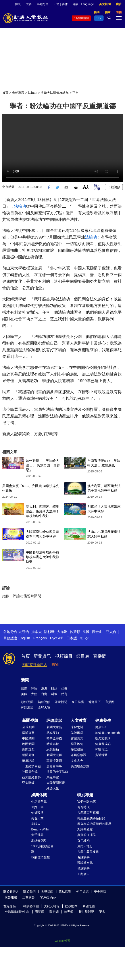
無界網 (68, 911)
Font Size (86, 187)
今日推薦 (77, 702)
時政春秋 (52, 744)
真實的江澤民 (86, 835)
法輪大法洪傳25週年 (55, 93)
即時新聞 (61, 702)
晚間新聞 (28, 744)
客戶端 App (48, 897)
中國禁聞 (28, 738)
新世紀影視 (86, 911)
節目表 (82, 656)
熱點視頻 (44, 702)
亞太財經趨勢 (31, 777)
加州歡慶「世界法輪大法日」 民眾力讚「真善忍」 (43, 465)
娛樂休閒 (39, 795)
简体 (65, 4)
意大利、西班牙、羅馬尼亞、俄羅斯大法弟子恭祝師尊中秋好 (42, 511)
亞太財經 (28, 783)
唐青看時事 (54, 766)
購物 (55, 664)
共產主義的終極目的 (91, 818)
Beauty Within (40, 829)
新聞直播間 (82, 18)
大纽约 (23, 632)
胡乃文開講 (103, 738)
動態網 (54, 911)
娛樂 (64, 688)
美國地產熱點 (80, 766)
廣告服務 (11, 897)
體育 (64, 694)
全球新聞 (28, 727)
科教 (54, 694)
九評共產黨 (85, 829)
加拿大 (36, 632)
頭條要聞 (27, 702)
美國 (24, 694)
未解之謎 (77, 727)
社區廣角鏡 (30, 771)
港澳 (44, 688)
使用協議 (82, 891)
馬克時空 (52, 777)
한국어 (85, 638)
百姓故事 (83, 857)
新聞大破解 (54, 755)
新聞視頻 (30, 720)
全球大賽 (44, 707)
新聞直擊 (28, 749)
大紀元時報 (52, 906)
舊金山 (97, 632)
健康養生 (103, 720)
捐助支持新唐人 (34, 664)
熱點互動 (52, 733)
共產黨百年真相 (88, 812)
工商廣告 (83, 874)
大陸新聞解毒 (55, 783)
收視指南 (47, 891)
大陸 (34, 694)
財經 (54, 688)
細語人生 (52, 788)
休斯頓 (75, 632)
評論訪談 (54, 720)
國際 (24, 688)
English (24, 638)
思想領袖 (52, 749)
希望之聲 (89, 906)
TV (99, 18)
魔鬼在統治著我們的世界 (94, 824)
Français (40, 638)
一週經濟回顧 (31, 766)
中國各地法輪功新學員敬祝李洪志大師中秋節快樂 (42, 556)
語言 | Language (83, 4)
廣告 (119, 4)
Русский (56, 638)
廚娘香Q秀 (38, 840)
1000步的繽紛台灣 (42, 848)
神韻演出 (27, 707)
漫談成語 (77, 749)
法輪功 (32, 93)
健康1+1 (101, 727)
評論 (34, 688)
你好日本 (37, 807)
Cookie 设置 (62, 940)
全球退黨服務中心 (17, 911)
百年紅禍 (83, 840)
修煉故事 (83, 868)
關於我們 (29, 891)
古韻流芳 (77, 738)
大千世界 (37, 835)
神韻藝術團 (31, 906)
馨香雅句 (77, 744)
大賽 (29, 4)
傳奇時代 (83, 807)
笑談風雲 (77, 733)
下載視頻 (114, 187)
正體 (56, 4)
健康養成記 (103, 744)
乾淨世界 (71, 906)
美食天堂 (37, 818)
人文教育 (79, 720)
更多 (102, 911)
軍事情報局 (54, 760)
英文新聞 (105, 4)
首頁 (5, 93)
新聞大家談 (54, 727)
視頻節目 (64, 656)
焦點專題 (18, 93)
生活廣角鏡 (39, 801)
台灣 (44, 694)
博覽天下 (94, 702)
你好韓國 (37, 812)
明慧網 (39, 911)
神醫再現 (101, 749)
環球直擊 (28, 733)
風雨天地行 (85, 846)
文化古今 (77, 760)
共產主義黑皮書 (88, 851)
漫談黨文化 (85, 862)
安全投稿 (100, 891)
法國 (86, 632)
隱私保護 (65, 891)
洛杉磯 (49, 632)
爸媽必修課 (78, 755)
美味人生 (37, 824)
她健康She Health (107, 733)
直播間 (99, 656)
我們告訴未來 (86, 801)
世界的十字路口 (57, 771)
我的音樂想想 (40, 857)
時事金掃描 (54, 738)
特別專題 (85, 795)
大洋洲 (62, 632)
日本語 (71, 638)
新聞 (25, 680)
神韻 (18, 4)
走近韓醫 (101, 755)
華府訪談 (28, 760)
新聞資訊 (42, 656)
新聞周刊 (28, 755)
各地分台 (42, 4)
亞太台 (111, 632)
